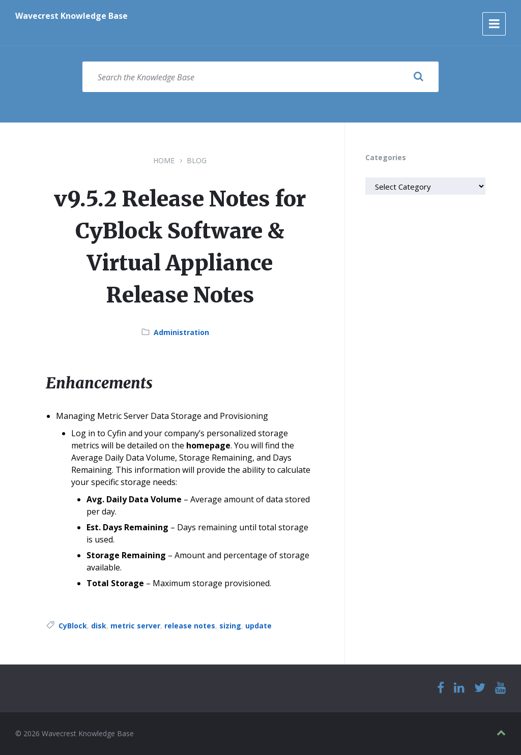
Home (164, 160)
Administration (181, 332)
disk (98, 625)
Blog (197, 160)
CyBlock (73, 625)
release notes (189, 625)
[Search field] (260, 77)
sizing (230, 625)
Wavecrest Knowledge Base (71, 15)
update (258, 625)
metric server (135, 625)
